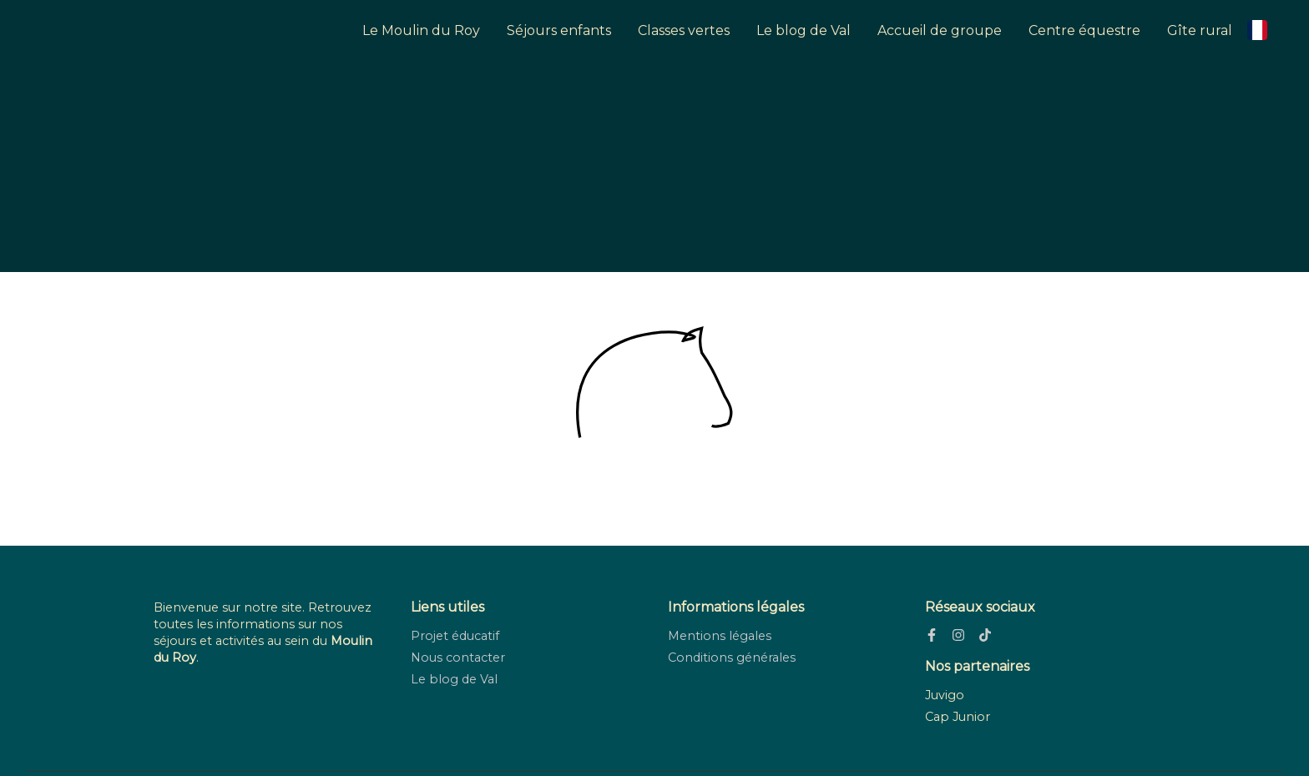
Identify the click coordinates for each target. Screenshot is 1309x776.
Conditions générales (732, 657)
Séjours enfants (559, 30)
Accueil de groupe (939, 30)
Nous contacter (458, 657)
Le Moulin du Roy (421, 30)
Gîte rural (1199, 30)
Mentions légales (719, 635)
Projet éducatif (455, 635)
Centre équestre (1084, 30)
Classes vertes (684, 30)
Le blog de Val (803, 30)
